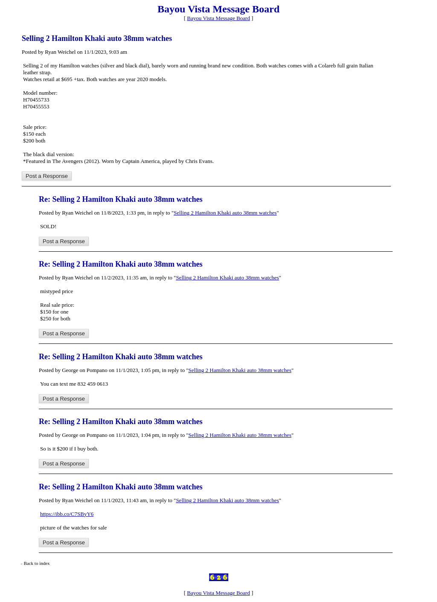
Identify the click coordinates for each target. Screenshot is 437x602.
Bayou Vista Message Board (218, 18)
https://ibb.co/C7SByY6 (66, 514)
